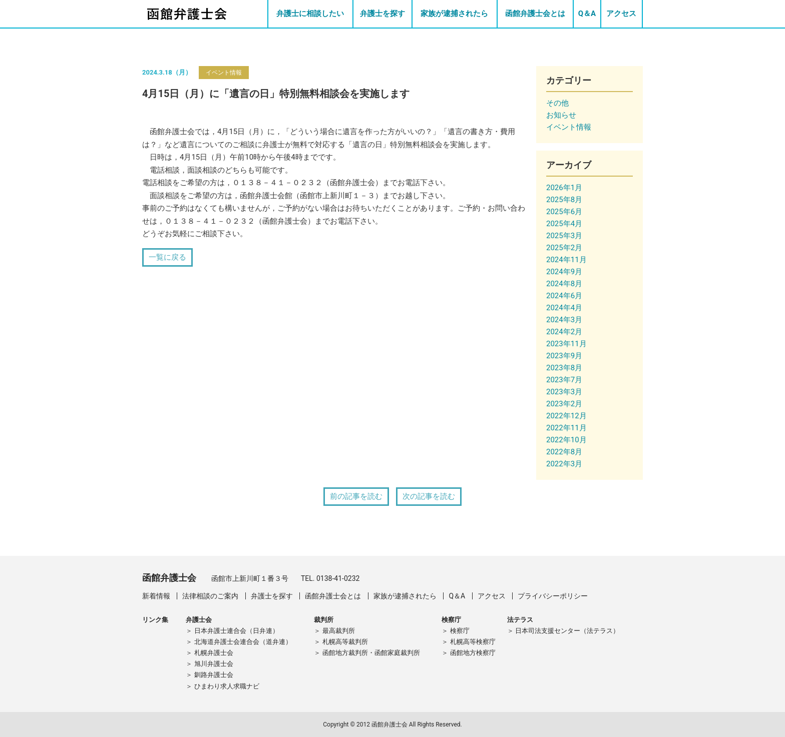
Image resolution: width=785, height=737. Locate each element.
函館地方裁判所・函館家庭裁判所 (371, 652)
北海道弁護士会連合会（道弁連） (243, 641)
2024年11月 (566, 259)
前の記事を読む (356, 496)
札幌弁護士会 (213, 652)
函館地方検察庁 (473, 652)
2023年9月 (564, 355)
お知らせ (561, 115)
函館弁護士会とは (535, 13)
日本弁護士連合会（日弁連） (236, 630)
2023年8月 (564, 367)
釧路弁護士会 (213, 674)
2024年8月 (564, 283)
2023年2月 (564, 403)
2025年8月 (564, 199)
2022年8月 (564, 451)
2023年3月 (564, 391)
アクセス (621, 13)
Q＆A (587, 13)
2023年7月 (564, 379)
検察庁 (460, 630)
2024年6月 (564, 295)
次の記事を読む (429, 496)
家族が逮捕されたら (454, 13)
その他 (557, 103)
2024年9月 (564, 271)
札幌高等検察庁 (473, 641)
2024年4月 (564, 307)
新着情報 (156, 596)
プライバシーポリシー (553, 596)
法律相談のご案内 (210, 596)
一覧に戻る (167, 257)
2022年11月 (566, 427)
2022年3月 (564, 463)
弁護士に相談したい (310, 13)
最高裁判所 (338, 630)
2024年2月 (564, 331)
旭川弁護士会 (213, 663)
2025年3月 (564, 235)
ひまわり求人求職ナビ (226, 686)
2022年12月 (566, 415)
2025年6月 (564, 211)
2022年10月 (566, 439)
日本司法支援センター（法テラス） (567, 630)
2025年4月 (564, 223)
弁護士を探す (382, 13)
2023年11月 (566, 343)
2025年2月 (564, 247)
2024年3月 (564, 319)
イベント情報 (224, 72)
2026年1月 (564, 187)
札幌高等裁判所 (345, 641)
